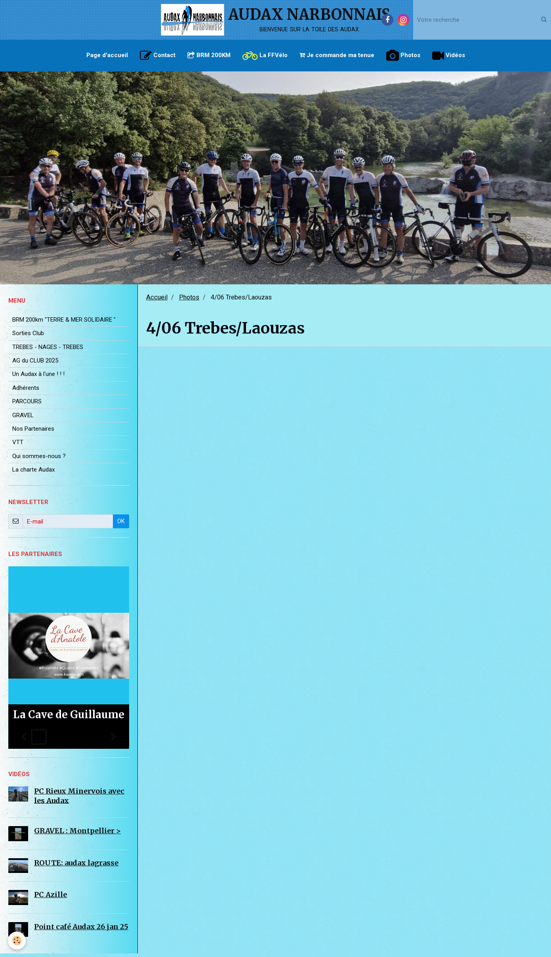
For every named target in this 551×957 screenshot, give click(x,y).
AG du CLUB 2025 (35, 364)
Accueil (157, 301)
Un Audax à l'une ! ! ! (38, 377)
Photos (403, 55)
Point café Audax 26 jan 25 (81, 930)
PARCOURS (27, 404)
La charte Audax (33, 473)
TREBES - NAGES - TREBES (47, 350)
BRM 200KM (209, 55)
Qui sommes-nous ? (39, 459)
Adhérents (25, 391)
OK (121, 524)
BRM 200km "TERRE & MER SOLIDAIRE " (64, 323)
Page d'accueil (107, 55)
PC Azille (50, 898)
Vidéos (448, 55)
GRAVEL (23, 418)
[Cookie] (17, 940)
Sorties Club (28, 336)
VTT (17, 445)
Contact (157, 55)
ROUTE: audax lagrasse (76, 866)
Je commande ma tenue (336, 55)
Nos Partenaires (33, 432)
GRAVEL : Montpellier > (77, 834)
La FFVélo (265, 55)
